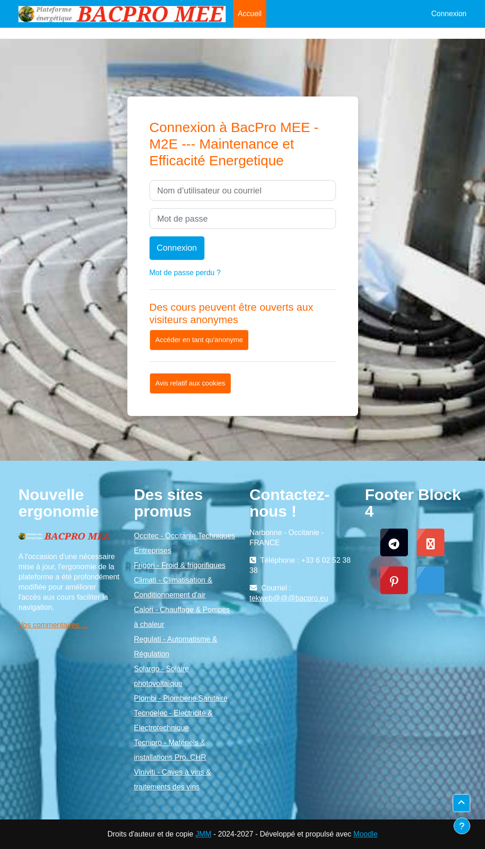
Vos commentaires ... (52, 625)
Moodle (365, 834)
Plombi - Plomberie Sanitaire (181, 698)
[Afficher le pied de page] (462, 826)
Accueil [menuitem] (250, 14)
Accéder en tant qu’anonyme (199, 339)
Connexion (449, 14)
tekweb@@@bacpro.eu (289, 598)
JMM (203, 834)
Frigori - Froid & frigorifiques (179, 565)
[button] (461, 803)
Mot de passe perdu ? (185, 273)
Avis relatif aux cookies (191, 383)
